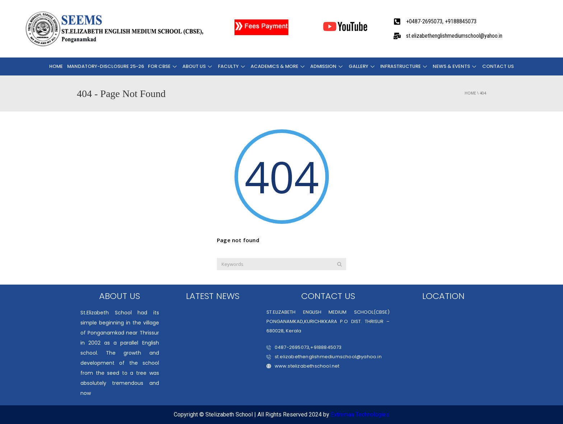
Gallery (362, 66)
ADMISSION (327, 66)
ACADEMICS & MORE (278, 66)
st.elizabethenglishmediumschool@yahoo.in (324, 356)
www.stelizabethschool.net (303, 366)
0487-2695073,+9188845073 (304, 347)
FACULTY (232, 66)
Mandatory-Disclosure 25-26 (106, 66)
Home (58, 66)
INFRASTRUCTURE (404, 66)
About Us (198, 66)
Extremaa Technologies (360, 414)
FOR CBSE (164, 66)
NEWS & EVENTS (454, 66)
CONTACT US (496, 66)
